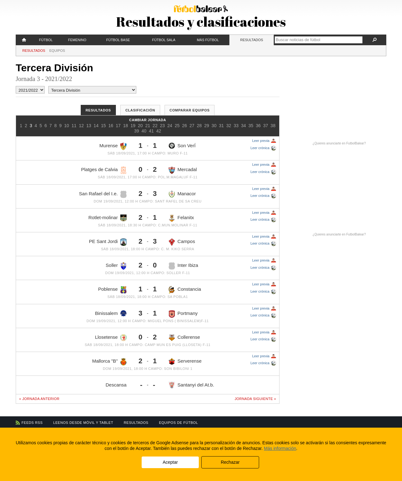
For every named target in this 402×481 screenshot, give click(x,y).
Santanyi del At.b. (191, 385)
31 (221, 125)
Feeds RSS (32, 422)
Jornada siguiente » (255, 399)
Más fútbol (208, 40)
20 (140, 125)
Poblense (112, 290)
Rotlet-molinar (108, 217)
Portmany (183, 314)
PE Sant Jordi (108, 242)
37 (265, 125)
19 (132, 125)
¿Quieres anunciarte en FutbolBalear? (339, 143)
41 (151, 130)
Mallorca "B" (109, 361)
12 (81, 125)
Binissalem (111, 313)
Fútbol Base (118, 40)
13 (88, 125)
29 (206, 125)
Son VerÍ (182, 146)
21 (147, 125)
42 (158, 130)
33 (236, 125)
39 (136, 130)
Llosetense (111, 338)
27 (191, 125)
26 (184, 125)
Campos (182, 242)
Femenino (77, 40)
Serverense (185, 361)
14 (96, 125)
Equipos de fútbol (178, 422)
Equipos (57, 50)
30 (214, 125)
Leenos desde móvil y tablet (83, 422)
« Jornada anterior (39, 399)
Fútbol (45, 40)
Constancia (185, 290)
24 (169, 125)
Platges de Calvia (104, 170)
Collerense (184, 337)
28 (199, 125)
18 (125, 125)
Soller (116, 266)
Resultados (251, 40)
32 (228, 125)
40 (143, 130)
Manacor (182, 194)
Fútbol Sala (163, 40)
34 (243, 125)
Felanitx (181, 218)
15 (103, 125)
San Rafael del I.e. (103, 194)
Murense (113, 146)
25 (177, 125)
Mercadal (183, 170)
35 (250, 125)
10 (66, 125)
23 (162, 125)
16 (110, 125)
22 (155, 125)
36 (258, 125)
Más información (280, 448)
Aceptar (170, 462)
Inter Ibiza (183, 266)
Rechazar (230, 462)
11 (74, 125)
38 (272, 125)
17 (118, 125)
